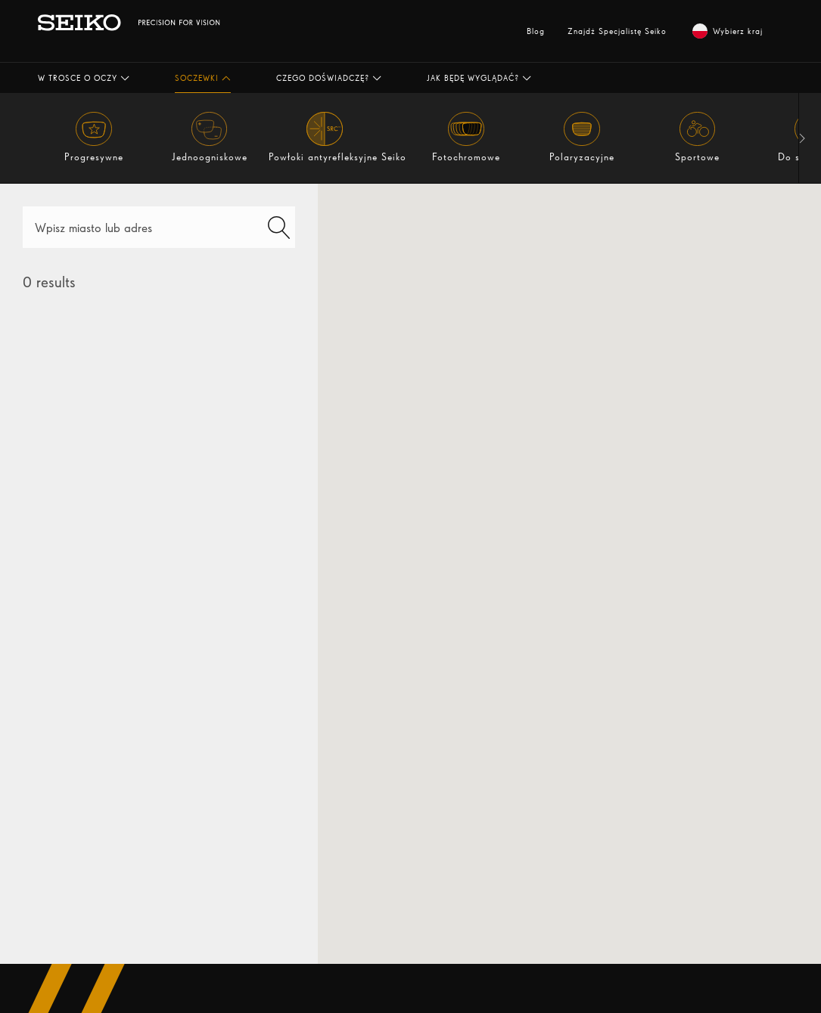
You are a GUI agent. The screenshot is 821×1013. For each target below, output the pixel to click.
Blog (536, 31)
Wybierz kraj (727, 31)
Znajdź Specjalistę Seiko (617, 31)
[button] (83, 78)
